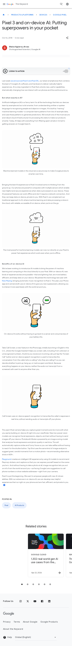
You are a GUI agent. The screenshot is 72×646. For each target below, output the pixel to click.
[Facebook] (42, 601)
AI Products (19, 505)
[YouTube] (35, 601)
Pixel (6, 505)
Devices (43, 15)
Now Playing (7, 281)
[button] (67, 38)
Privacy (7, 622)
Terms (17, 622)
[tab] (22, 584)
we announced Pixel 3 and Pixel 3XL (25, 81)
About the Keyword (13, 629)
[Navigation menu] (4, 4)
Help (7, 637)
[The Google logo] (8, 614)
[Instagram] (20, 601)
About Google (30, 622)
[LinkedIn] (49, 601)
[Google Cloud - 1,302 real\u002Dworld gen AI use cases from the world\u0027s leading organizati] (34, 555)
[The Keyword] (4, 15)
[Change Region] (36, 637)
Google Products (49, 622)
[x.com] (28, 601)
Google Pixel (59, 15)
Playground (6, 459)
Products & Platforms (22, 15)
